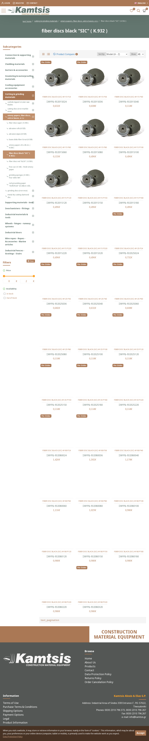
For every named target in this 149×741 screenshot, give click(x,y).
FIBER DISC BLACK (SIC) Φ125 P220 (128, 400)
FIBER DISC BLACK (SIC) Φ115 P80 (93, 147)
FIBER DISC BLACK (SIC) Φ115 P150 (92, 198)
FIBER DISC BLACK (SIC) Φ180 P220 (56, 602)
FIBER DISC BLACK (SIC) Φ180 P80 (93, 501)
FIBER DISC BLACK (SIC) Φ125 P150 (56, 400)
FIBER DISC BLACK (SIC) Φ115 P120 (56, 198)
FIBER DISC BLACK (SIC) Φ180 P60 (56, 501)
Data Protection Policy (13, 736)
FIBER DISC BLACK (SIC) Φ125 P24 (129, 248)
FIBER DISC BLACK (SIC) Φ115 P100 (128, 147)
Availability (11, 289)
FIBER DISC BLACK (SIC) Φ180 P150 (92, 551)
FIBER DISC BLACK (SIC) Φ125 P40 (93, 299)
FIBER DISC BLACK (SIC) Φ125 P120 (128, 349)
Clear (32, 261)
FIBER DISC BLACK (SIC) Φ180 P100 (128, 501)
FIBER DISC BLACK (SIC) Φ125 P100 (92, 349)
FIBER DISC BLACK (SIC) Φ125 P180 (92, 400)
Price (8, 270)
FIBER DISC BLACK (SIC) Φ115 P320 (92, 248)
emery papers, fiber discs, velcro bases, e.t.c (79, 21)
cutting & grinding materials (46, 21)
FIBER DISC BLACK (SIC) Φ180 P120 (56, 551)
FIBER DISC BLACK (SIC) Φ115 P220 (56, 248)
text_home (27, 21)
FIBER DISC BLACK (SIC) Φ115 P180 (128, 198)
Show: (133, 54)
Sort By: (102, 54)
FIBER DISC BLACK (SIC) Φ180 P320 (92, 602)
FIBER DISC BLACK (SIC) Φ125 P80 (56, 349)
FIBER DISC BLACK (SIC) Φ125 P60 (129, 299)
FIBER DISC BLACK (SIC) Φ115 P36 (93, 97)
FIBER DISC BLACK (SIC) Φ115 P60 (56, 147)
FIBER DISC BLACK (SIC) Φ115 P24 (56, 97)
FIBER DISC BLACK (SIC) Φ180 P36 (93, 450)
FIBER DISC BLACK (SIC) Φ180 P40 (129, 450)
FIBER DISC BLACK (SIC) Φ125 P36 (56, 299)
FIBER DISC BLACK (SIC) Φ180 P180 (128, 551)
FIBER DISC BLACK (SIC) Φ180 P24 (56, 450)
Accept (141, 733)
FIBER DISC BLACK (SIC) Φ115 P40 (129, 97)
